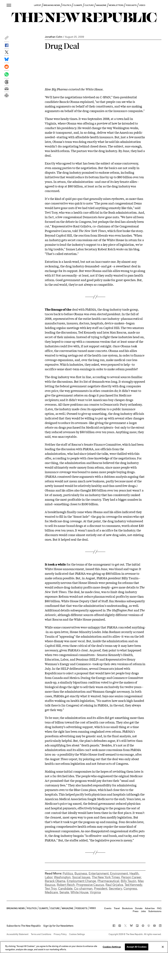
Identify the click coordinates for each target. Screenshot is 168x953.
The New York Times (106, 877)
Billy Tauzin (128, 881)
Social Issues (81, 877)
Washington (62, 877)
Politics (68, 873)
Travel (117, 908)
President (100, 888)
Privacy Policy (60, 934)
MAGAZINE (101, 5)
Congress (130, 888)
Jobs (143, 911)
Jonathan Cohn (53, 37)
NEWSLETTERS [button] (116, 5)
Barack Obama (55, 881)
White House (79, 892)
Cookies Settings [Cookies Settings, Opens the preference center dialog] (112, 946)
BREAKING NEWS (51, 5)
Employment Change (81, 881)
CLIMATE (78, 5)
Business (80, 873)
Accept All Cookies (137, 946)
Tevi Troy (51, 888)
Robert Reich (66, 885)
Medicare (51, 892)
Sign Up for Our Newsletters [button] (58, 925)
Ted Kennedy (133, 885)
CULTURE (89, 5)
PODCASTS (131, 5)
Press (135, 911)
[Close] (162, 946)
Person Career (131, 877)
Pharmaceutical (108, 881)
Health (134, 873)
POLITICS (66, 5)
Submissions (154, 911)
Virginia (95, 892)
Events (107, 908)
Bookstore (127, 908)
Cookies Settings (77, 934)
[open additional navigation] (9, 5)
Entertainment (99, 873)
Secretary (115, 888)
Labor (48, 877)
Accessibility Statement (17, 934)
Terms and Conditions (41, 934)
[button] (6, 38)
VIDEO (142, 5)
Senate (64, 892)
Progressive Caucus (90, 885)
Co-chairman (83, 888)
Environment (119, 873)
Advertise (150, 908)
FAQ (159, 908)
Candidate (65, 888)
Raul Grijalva (114, 885)
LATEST (37, 5)
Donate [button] (138, 908)
